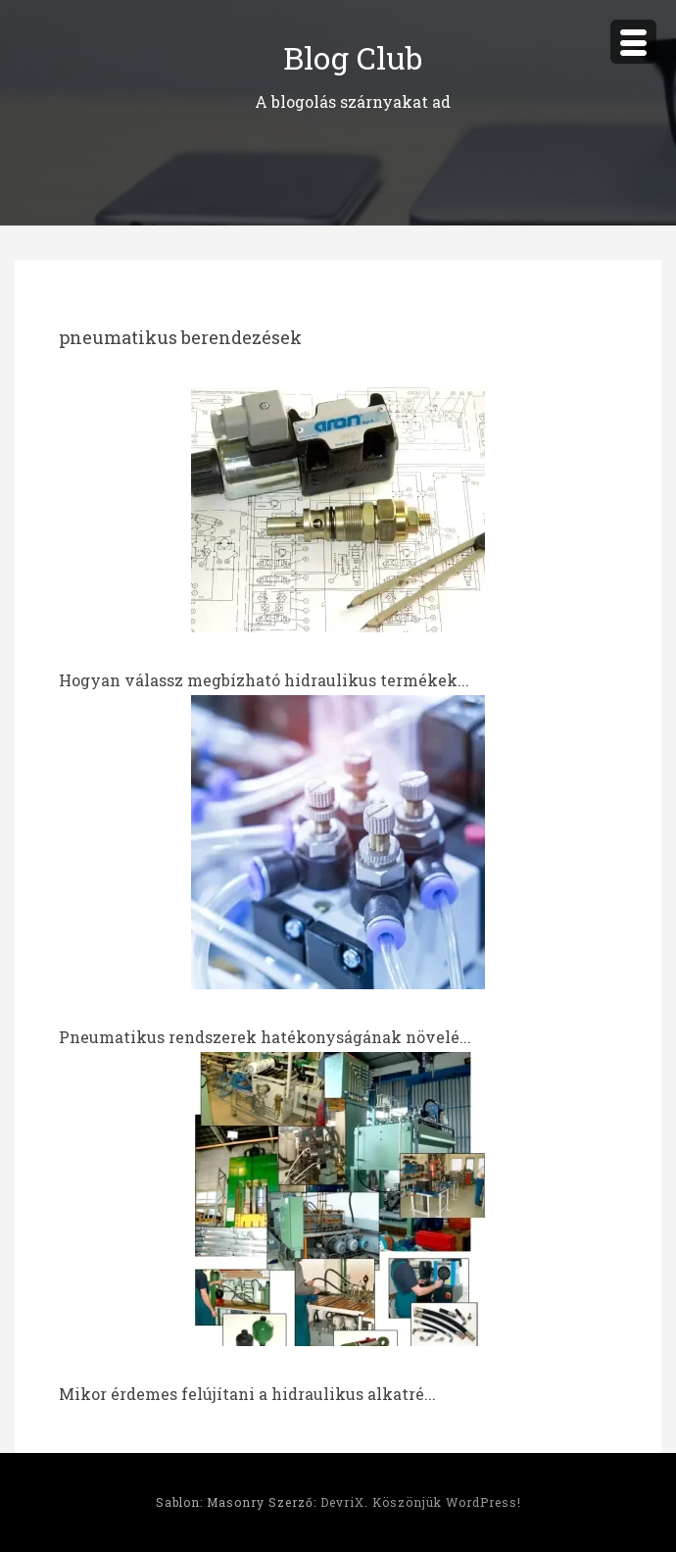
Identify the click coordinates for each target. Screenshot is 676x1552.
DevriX (342, 1502)
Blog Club (352, 57)
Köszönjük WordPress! (446, 1502)
